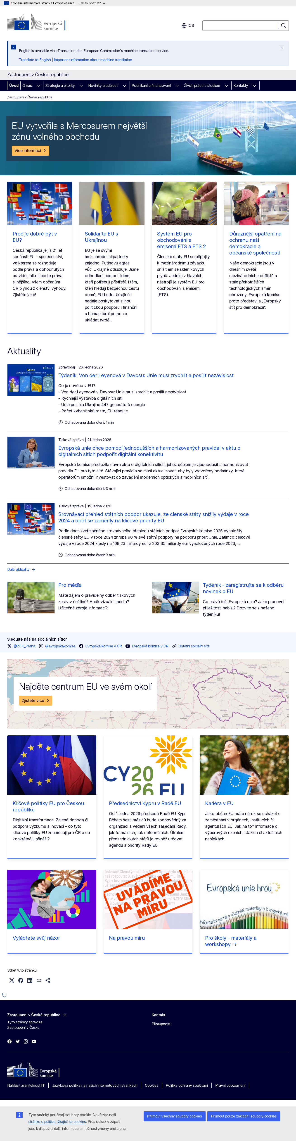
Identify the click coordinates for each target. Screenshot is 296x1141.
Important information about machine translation (93, 59)
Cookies (151, 1085)
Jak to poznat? (92, 3)
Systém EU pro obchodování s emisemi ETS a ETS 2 (181, 240)
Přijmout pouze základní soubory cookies (244, 1116)
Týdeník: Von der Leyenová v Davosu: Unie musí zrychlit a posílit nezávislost (146, 375)
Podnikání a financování (151, 85)
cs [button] (187, 25)
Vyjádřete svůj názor (36, 938)
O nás (27, 85)
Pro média (70, 585)
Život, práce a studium (202, 85)
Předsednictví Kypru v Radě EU (145, 803)
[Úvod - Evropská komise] (43, 23)
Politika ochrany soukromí (187, 1085)
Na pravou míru (127, 938)
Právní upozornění (230, 1085)
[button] (11, 980)
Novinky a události (103, 85)
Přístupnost (161, 1024)
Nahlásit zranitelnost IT (26, 1085)
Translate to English (35, 59)
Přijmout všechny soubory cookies (174, 1116)
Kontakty (240, 85)
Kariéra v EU (219, 803)
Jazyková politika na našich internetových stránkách (94, 1085)
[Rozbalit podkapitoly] (38, 85)
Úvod (14, 85)
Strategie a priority (60, 85)
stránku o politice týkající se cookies (57, 1122)
